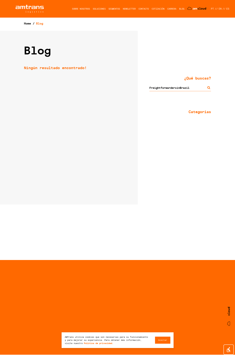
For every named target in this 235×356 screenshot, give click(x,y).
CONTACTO (144, 9)
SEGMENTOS (114, 9)
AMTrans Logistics (29, 9)
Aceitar (162, 340)
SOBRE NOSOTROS (81, 9)
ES (227, 8)
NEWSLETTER (129, 9)
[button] (228, 349)
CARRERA (171, 9)
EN (220, 8)
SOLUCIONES (99, 9)
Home (27, 23)
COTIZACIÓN (158, 9)
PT (212, 8)
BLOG (181, 9)
